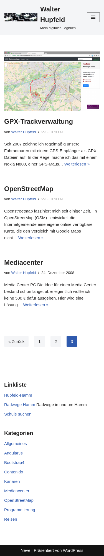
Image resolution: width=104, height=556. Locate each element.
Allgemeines (15, 443)
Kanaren (12, 481)
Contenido (13, 471)
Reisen (10, 519)
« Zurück (16, 341)
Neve (25, 550)
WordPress (73, 550)
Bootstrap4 (14, 462)
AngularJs (13, 453)
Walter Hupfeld (23, 132)
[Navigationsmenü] (93, 17)
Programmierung (19, 509)
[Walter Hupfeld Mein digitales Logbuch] (41, 17)
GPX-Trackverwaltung (38, 121)
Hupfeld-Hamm (18, 395)
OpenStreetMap (28, 188)
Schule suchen (17, 414)
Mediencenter (16, 490)
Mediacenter (23, 262)
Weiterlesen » (77, 164)
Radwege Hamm (19, 404)
